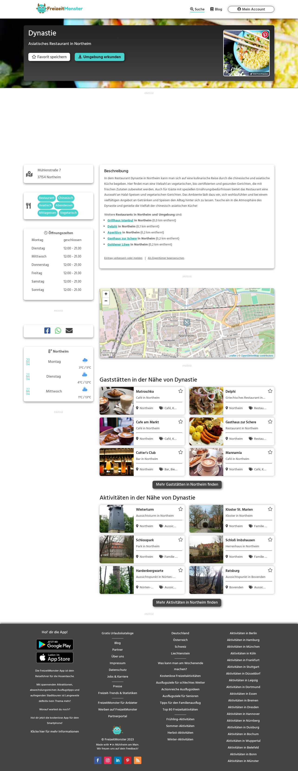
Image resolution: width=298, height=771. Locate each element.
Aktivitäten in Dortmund (243, 687)
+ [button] (105, 294)
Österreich (180, 640)
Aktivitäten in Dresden (243, 707)
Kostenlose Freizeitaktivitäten (180, 676)
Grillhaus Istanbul (120, 220)
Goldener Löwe (118, 244)
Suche (199, 9)
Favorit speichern (49, 57)
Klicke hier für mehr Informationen (55, 731)
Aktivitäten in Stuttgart (243, 667)
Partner (117, 650)
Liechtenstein (180, 653)
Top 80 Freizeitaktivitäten (180, 709)
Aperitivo (114, 232)
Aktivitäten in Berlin (243, 633)
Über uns (117, 656)
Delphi (112, 226)
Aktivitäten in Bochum (243, 734)
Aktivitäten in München (243, 647)
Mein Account (253, 9)
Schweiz (180, 647)
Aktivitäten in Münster (243, 761)
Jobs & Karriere (117, 676)
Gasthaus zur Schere (122, 238)
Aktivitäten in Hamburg (243, 640)
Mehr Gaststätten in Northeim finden (187, 484)
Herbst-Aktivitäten (180, 733)
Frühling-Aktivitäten (180, 719)
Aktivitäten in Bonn (243, 754)
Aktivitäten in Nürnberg (243, 720)
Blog (218, 9)
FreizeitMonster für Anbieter (117, 703)
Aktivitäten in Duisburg (243, 727)
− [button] (105, 301)
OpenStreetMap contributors (257, 355)
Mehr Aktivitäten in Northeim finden (187, 602)
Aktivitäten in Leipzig (243, 680)
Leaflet (232, 355)
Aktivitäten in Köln (243, 653)
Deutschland (180, 633)
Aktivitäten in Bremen (243, 700)
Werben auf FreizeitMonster (117, 709)
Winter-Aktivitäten (180, 739)
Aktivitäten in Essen (243, 694)
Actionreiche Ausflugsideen (180, 689)
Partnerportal (117, 716)
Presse (117, 686)
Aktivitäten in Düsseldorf (243, 673)
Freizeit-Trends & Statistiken (117, 693)
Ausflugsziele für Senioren (180, 696)
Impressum (118, 663)
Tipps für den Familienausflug (180, 703)
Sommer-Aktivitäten (180, 726)
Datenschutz (117, 670)
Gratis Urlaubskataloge (117, 633)
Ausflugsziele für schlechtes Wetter (180, 682)
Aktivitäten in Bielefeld (243, 747)
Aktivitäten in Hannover (243, 714)
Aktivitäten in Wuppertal (243, 741)
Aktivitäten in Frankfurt (243, 660)
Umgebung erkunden (102, 57)
